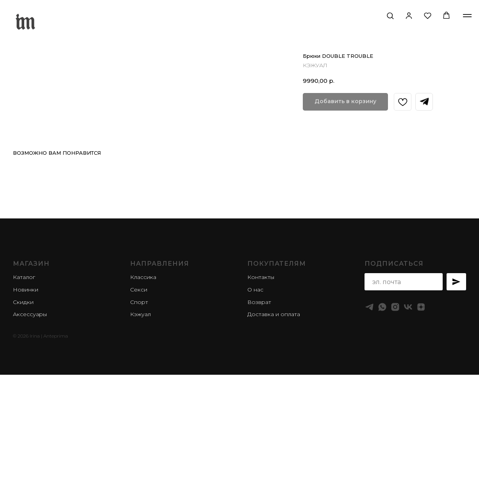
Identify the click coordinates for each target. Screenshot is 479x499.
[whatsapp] (382, 433)
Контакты (260, 403)
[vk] (408, 433)
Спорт (139, 428)
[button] (390, 15)
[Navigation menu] (467, 15)
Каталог (24, 403)
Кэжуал (140, 440)
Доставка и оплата (273, 440)
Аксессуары (30, 440)
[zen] (421, 433)
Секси (138, 416)
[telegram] (369, 433)
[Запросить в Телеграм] (424, 102)
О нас (255, 416)
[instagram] (395, 433)
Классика (143, 403)
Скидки (23, 428)
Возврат (259, 428)
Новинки (25, 416)
